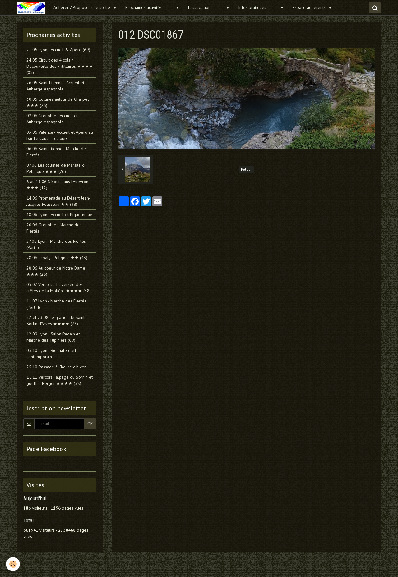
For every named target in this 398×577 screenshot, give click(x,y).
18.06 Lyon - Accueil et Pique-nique (59, 214)
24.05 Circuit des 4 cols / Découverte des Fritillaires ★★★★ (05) (59, 66)
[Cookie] (13, 564)
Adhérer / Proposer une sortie (82, 7)
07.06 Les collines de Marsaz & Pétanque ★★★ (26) (56, 168)
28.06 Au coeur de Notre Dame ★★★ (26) (55, 271)
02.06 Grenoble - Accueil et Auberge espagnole (52, 119)
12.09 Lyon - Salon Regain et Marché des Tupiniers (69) (53, 337)
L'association (206, 7)
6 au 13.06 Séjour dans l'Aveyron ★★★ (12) (57, 185)
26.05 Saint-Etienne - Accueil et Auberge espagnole (55, 86)
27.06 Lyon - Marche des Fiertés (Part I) (56, 244)
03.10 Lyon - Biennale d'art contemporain (51, 353)
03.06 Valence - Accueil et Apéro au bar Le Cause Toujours (59, 135)
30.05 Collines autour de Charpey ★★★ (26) (57, 102)
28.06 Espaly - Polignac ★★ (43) (56, 258)
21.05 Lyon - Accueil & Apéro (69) (58, 50)
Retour (246, 169)
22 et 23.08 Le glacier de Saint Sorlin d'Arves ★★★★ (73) (55, 320)
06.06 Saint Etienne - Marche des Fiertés (57, 152)
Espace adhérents (310, 7)
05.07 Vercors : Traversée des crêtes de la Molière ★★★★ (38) (58, 287)
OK (90, 424)
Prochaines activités (149, 7)
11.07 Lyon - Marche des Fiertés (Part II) (56, 304)
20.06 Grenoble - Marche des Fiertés (53, 228)
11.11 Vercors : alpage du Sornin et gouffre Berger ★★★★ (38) (59, 380)
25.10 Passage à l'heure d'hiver (56, 367)
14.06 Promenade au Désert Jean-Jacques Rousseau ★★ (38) (58, 201)
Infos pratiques (258, 7)
